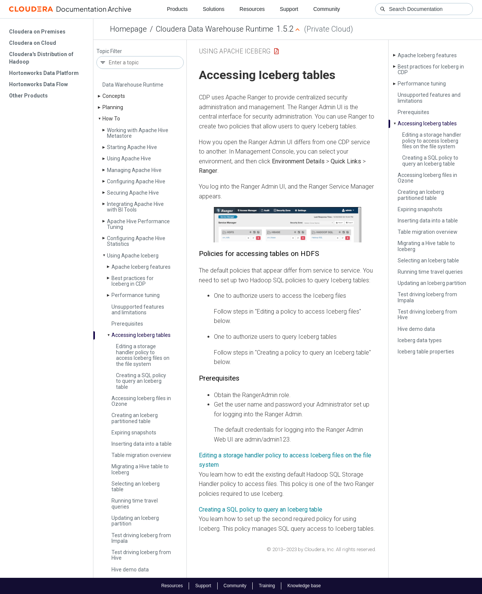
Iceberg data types (420, 340)
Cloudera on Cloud (32, 43)
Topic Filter (109, 51)
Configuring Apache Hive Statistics (136, 241)
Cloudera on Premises (37, 32)
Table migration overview (141, 455)
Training (267, 585)
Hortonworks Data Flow (38, 84)
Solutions (213, 9)
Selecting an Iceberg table (135, 486)
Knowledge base (304, 585)
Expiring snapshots (133, 433)
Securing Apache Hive (133, 193)
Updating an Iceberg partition (135, 521)
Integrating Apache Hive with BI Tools (135, 207)
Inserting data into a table (141, 444)
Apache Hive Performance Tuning (138, 224)
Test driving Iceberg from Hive (141, 555)
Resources (252, 9)
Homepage (128, 29)
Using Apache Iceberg (133, 256)
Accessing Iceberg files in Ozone (141, 401)
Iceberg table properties (426, 352)
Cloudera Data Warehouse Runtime (214, 29)
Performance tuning (135, 295)
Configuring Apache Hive (136, 181)
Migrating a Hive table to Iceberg (140, 469)
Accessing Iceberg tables (141, 335)
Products (177, 9)
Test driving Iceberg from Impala (141, 538)
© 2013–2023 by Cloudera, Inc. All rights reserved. (321, 549)
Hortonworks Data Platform (44, 73)
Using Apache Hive (129, 158)
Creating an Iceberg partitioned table (134, 418)
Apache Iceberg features (141, 267)
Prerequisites (127, 324)
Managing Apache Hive (134, 170)
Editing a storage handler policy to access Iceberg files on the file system (142, 355)
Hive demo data (130, 570)
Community (326, 9)
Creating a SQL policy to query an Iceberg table (141, 381)
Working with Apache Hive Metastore (137, 133)
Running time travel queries (134, 503)
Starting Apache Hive (132, 147)
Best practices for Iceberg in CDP (132, 281)
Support (289, 9)
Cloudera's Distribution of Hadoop (41, 58)
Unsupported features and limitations (137, 309)
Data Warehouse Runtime (132, 85)
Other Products (28, 96)
